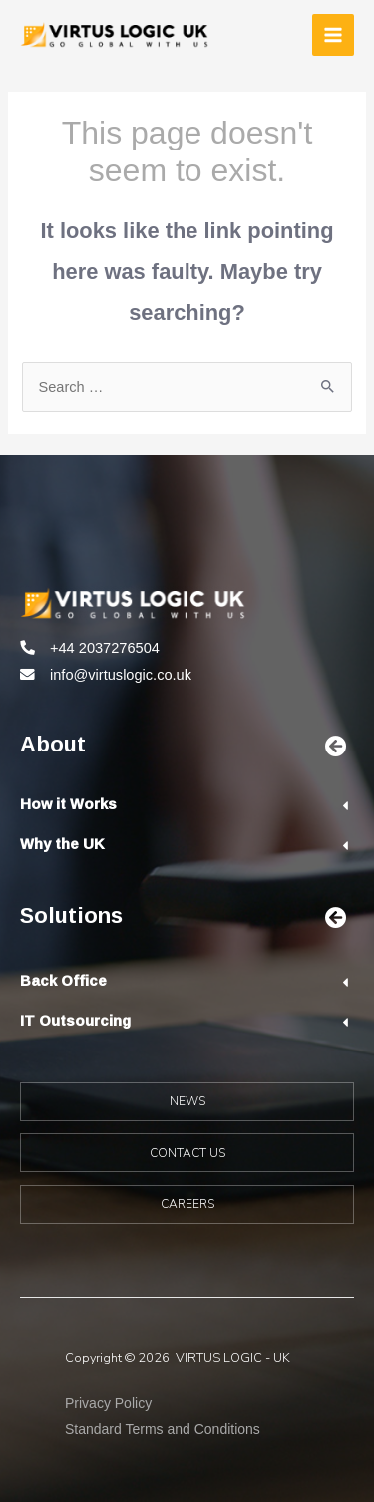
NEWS (187, 1101)
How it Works (68, 803)
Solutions (71, 914)
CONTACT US (187, 1153)
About (53, 743)
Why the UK (62, 843)
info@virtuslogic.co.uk (120, 675)
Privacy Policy (108, 1403)
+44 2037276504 (105, 648)
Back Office (63, 980)
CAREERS (187, 1204)
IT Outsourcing (75, 1020)
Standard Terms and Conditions (162, 1429)
